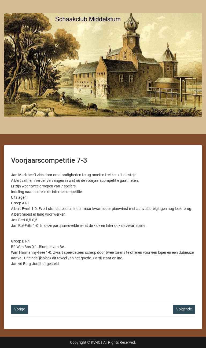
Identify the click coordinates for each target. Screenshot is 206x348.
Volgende (184, 309)
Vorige (19, 309)
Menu (9, 9)
